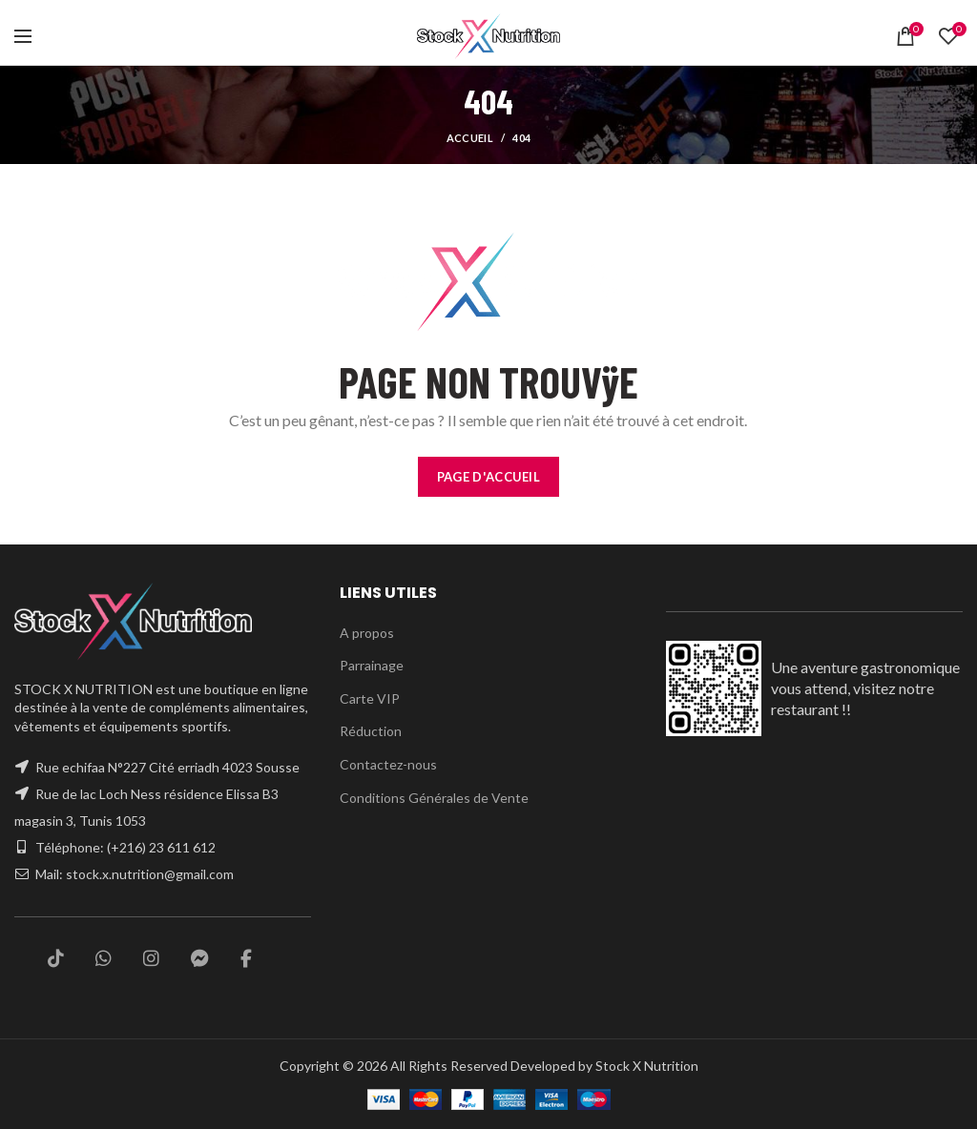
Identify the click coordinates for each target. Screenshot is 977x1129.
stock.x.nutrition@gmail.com (151, 874)
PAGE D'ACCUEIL (488, 476)
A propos (366, 632)
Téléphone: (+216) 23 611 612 (126, 847)
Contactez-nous (386, 763)
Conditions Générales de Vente (432, 797)
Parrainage (372, 664)
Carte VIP (369, 698)
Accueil (470, 138)
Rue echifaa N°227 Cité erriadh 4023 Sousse (169, 767)
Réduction (370, 730)
